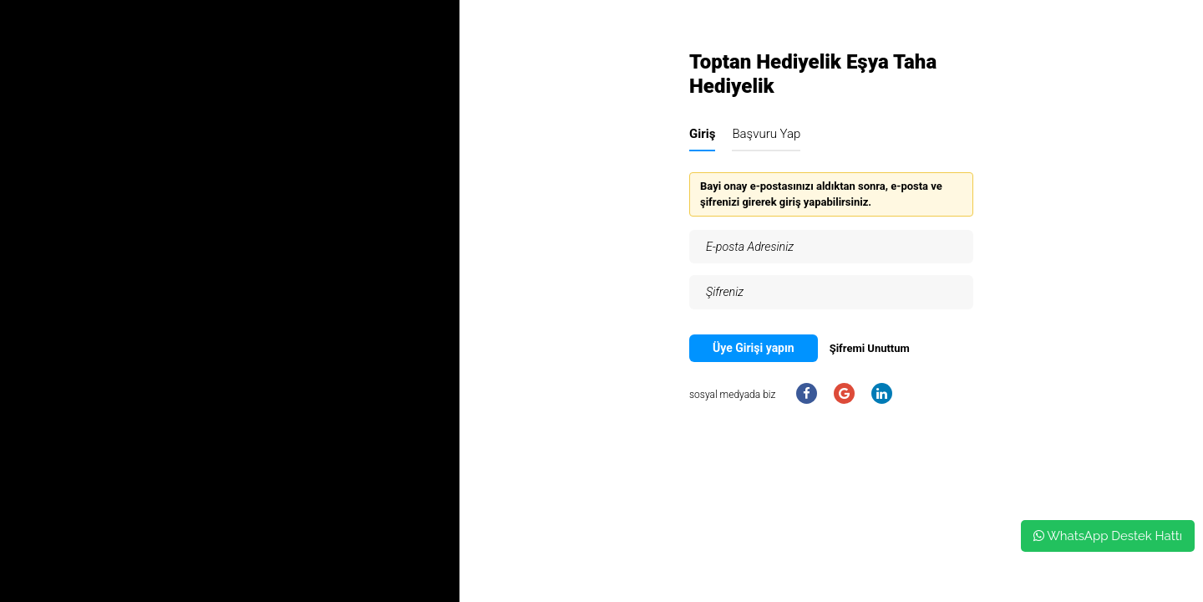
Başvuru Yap (766, 133)
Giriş (702, 133)
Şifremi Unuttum (870, 348)
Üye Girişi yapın (753, 348)
